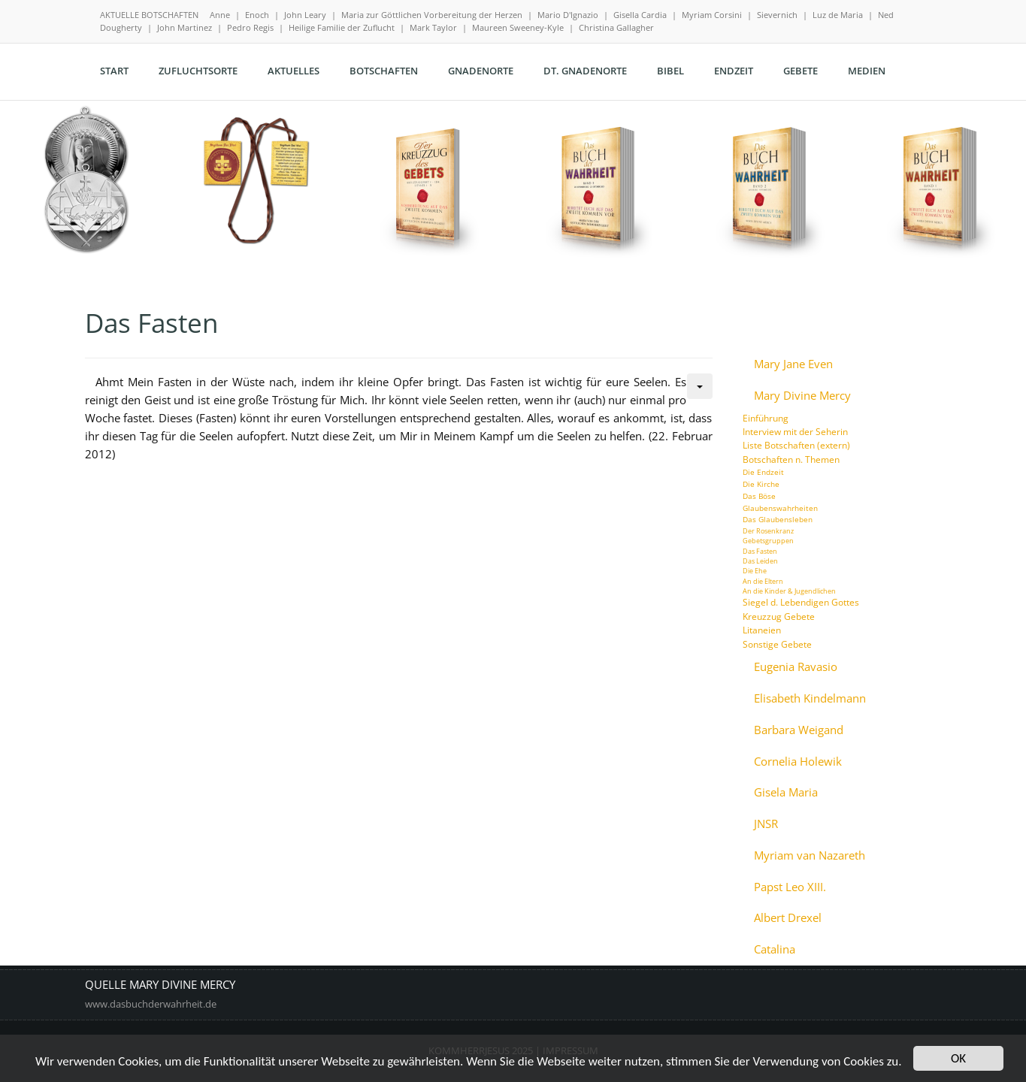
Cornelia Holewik (798, 761)
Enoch (257, 14)
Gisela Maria (786, 792)
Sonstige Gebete (777, 644)
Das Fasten (760, 551)
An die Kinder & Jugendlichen (789, 591)
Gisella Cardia (640, 14)
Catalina (774, 949)
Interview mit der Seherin (795, 431)
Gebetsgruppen (768, 541)
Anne (220, 14)
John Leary (305, 14)
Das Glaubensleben (778, 519)
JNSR (766, 824)
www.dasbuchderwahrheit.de (150, 1004)
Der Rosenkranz (768, 531)
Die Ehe (755, 571)
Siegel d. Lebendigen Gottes (801, 602)
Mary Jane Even (793, 364)
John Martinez (184, 27)
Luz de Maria (838, 14)
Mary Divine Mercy (802, 395)
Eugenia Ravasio (795, 667)
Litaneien (762, 630)
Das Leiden (760, 561)
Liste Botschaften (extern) (796, 445)
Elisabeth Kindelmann (810, 698)
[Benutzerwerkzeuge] (700, 386)
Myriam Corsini (712, 14)
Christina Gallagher (616, 27)
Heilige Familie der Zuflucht (342, 27)
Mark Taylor (433, 27)
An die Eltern (763, 581)
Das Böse (759, 496)
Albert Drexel (788, 918)
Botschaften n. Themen (791, 459)
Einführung (765, 418)
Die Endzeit (763, 472)
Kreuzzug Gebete (779, 616)
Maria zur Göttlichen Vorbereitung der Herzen (431, 14)
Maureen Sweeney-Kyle (518, 27)
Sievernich (777, 14)
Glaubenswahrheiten (780, 508)
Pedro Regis (250, 27)
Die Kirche (761, 484)
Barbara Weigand (798, 730)
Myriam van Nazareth (809, 855)
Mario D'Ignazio (567, 14)
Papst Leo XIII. (790, 887)
